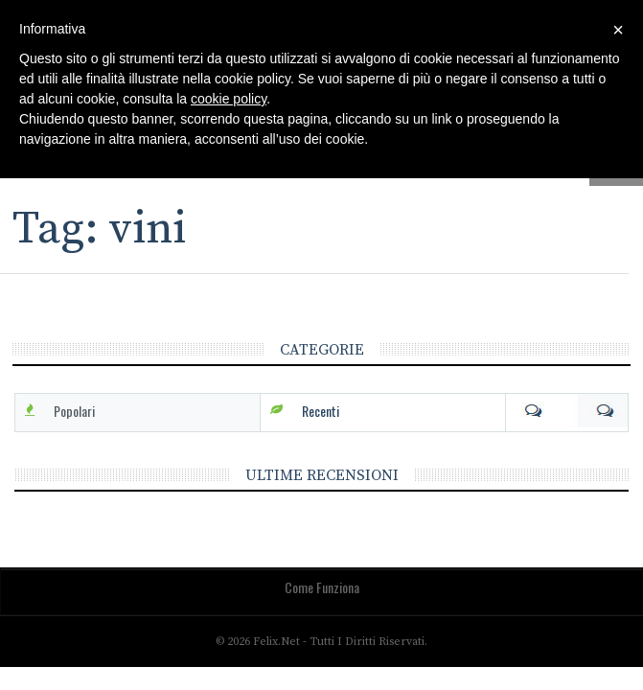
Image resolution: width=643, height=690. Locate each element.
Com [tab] (567, 411)
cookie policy (228, 98)
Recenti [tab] (320, 411)
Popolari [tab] (74, 411)
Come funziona (322, 587)
